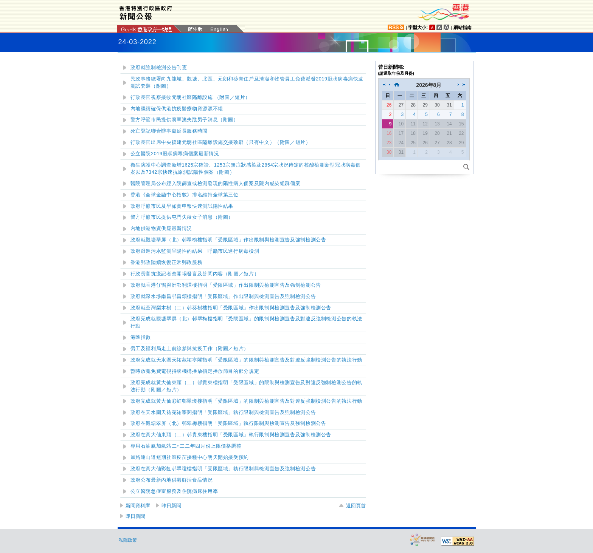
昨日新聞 (171, 505)
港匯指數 (140, 337)
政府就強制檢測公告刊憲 (158, 67)
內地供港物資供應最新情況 (161, 228)
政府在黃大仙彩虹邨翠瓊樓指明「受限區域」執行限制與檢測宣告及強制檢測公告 (223, 468)
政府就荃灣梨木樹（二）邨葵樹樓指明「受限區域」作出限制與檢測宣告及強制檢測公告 (231, 307)
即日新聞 (135, 516)
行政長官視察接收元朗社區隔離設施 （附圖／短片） (190, 97)
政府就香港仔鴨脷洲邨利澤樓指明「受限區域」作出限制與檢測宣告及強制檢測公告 (225, 285)
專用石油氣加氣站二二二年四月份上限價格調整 (186, 446)
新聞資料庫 (138, 505)
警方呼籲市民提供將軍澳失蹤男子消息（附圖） (184, 119)
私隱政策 (128, 540)
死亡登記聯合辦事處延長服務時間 (169, 131)
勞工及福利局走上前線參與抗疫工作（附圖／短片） (189, 348)
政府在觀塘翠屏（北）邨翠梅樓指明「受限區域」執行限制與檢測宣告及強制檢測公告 (228, 423)
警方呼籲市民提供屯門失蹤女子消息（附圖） (182, 217)
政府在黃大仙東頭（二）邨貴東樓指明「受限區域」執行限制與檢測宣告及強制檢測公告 (231, 434)
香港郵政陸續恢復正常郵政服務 (166, 262)
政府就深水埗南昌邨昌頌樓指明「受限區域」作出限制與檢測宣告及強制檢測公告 (223, 296)
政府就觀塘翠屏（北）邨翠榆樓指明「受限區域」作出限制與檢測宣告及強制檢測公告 (228, 240)
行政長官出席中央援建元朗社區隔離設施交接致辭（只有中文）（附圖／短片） (220, 142)
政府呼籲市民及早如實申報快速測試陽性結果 (182, 206)
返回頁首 (356, 505)
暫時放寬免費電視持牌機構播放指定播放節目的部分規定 (194, 371)
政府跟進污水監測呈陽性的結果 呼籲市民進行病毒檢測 (194, 251)
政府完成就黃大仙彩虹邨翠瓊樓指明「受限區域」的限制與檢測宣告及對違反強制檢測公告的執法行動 (246, 401)
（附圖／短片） (194, 273)
